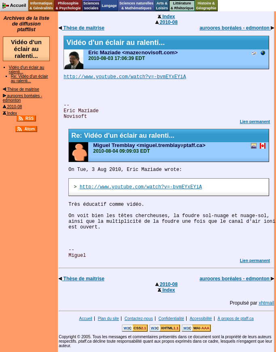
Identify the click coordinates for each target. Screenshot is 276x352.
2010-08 (12, 107)
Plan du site (108, 318)
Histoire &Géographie (206, 5)
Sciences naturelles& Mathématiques (136, 5)
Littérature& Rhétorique (182, 5)
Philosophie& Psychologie (68, 5)
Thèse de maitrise (21, 89)
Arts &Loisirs (162, 5)
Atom (29, 129)
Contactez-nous (139, 318)
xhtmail (266, 303)
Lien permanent (255, 121)
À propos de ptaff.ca (235, 318)
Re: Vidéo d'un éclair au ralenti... (29, 78)
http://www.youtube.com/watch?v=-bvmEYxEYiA (125, 77)
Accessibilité (201, 318)
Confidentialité (171, 318)
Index (10, 113)
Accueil (85, 318)
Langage (109, 6)
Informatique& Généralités (41, 5)
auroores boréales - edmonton (237, 28)
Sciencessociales (91, 5)
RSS (29, 118)
